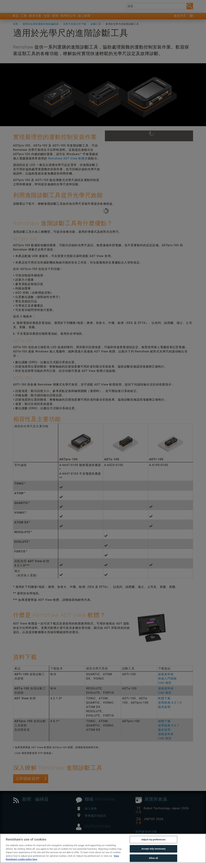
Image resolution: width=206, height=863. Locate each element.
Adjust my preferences (153, 847)
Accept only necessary (153, 856)
